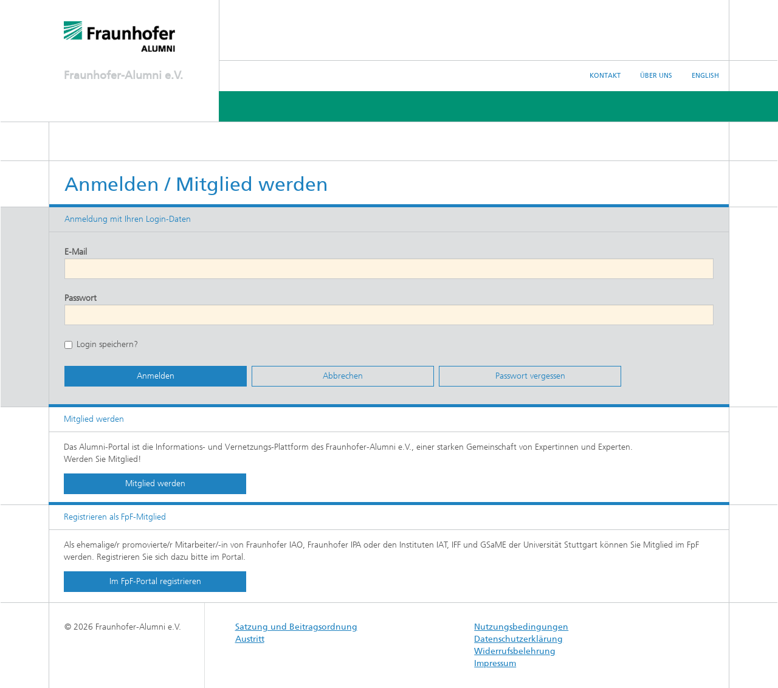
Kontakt (605, 76)
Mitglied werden (155, 483)
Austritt (249, 639)
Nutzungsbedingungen (521, 627)
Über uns (656, 76)
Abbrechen (343, 376)
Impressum (495, 663)
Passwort (80, 298)
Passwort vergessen (530, 376)
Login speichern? (101, 344)
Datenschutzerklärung (518, 639)
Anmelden (155, 376)
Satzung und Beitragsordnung (296, 627)
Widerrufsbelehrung (515, 651)
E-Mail (75, 252)
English (705, 76)
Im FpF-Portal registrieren (155, 581)
